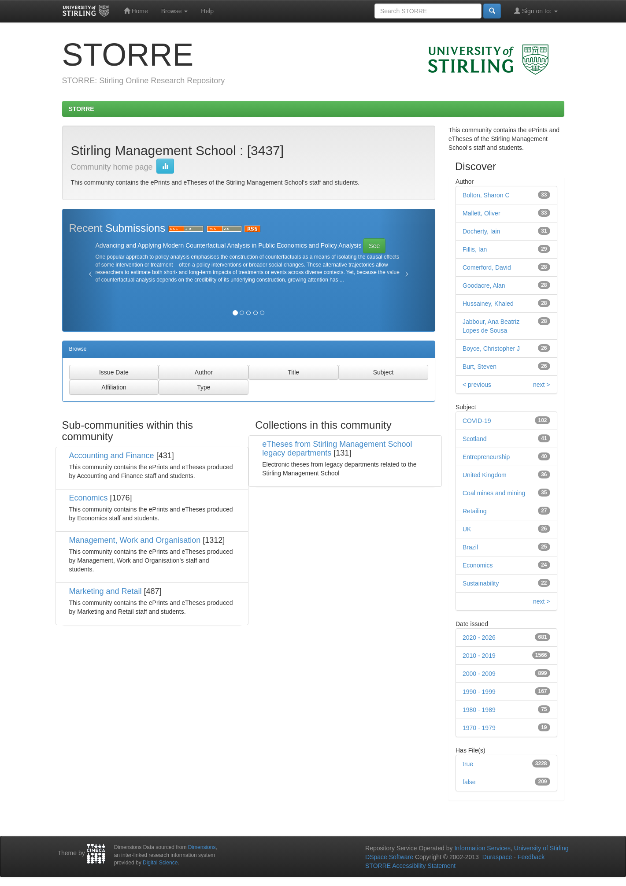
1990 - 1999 (479, 691)
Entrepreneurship (486, 456)
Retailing (474, 511)
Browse (174, 11)
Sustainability (481, 583)
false (469, 782)
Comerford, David (487, 267)
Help (207, 11)
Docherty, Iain (481, 231)
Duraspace (497, 856)
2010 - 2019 (479, 655)
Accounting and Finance (111, 455)
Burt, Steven (479, 366)
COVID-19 (477, 420)
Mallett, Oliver (481, 213)
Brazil (470, 547)
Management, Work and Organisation (135, 540)
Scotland (474, 438)
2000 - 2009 (479, 673)
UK (467, 529)
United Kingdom (485, 474)
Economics (88, 497)
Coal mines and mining (494, 493)
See (374, 245)
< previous (477, 384)
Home (136, 11)
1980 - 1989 (479, 709)
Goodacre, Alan (484, 285)
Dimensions (202, 847)
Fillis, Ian (475, 249)
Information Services (482, 848)
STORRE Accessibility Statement (410, 865)
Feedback (531, 856)
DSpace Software (389, 856)
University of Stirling (541, 848)
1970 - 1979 (479, 727)
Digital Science (160, 863)
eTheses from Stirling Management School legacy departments (337, 448)
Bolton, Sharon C (486, 195)
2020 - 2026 (479, 637)
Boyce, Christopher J (491, 348)
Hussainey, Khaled (488, 303)
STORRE (81, 108)
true (468, 763)
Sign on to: (536, 11)
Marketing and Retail (105, 591)
